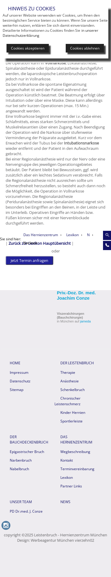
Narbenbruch (21, 460)
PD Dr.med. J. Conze (26, 511)
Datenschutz (20, 381)
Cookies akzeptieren (27, 48)
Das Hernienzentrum (76, 439)
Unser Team (21, 501)
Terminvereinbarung (77, 468)
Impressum (19, 372)
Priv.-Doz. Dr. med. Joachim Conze (76, 295)
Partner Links (71, 486)
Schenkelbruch (72, 389)
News (65, 501)
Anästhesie (69, 381)
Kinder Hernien (72, 412)
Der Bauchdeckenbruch (29, 439)
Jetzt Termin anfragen (29, 260)
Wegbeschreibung (75, 451)
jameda (85, 321)
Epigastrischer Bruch (27, 451)
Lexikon (66, 477)
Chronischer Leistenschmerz (67, 401)
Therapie (67, 372)
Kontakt (66, 460)
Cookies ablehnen (84, 48)
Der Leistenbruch (77, 362)
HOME (15, 362)
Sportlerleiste (71, 421)
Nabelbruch (19, 468)
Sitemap (16, 389)
